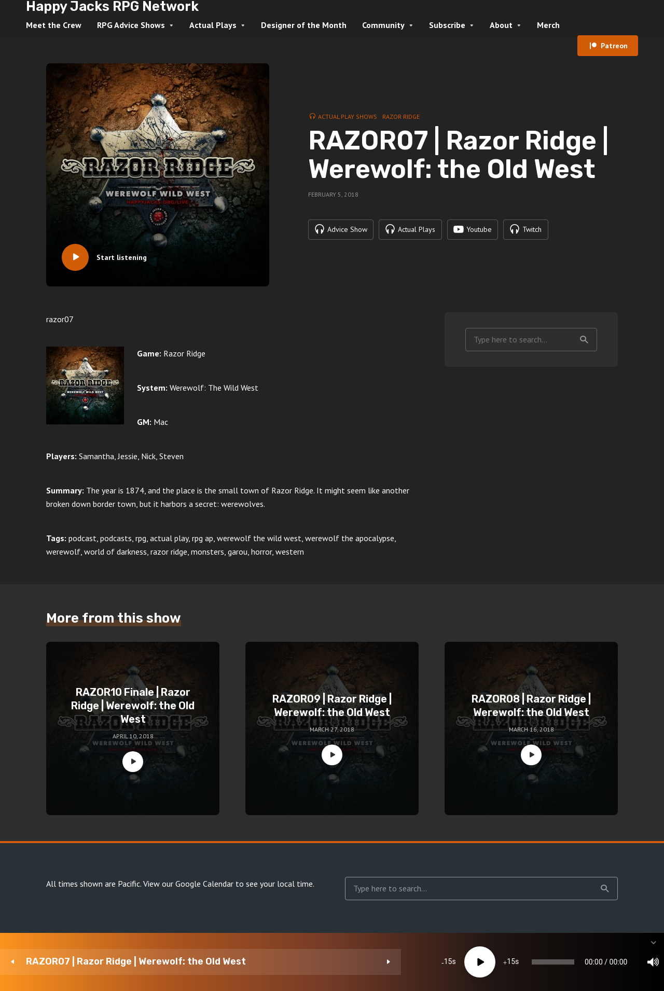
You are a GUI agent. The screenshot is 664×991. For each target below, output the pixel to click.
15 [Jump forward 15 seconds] (306, 962)
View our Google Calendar (188, 883)
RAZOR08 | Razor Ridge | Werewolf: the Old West (531, 706)
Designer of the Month (304, 25)
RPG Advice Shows (131, 25)
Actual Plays (213, 25)
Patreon (614, 45)
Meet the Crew (53, 25)
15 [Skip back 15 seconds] (244, 962)
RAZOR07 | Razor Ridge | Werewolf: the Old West (105, 962)
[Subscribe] (575, 962)
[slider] (381, 962)
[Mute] (513, 962)
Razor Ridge (401, 116)
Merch (548, 25)
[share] (606, 962)
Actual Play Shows (347, 116)
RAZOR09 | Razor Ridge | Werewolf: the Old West (332, 706)
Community (383, 25)
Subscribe (447, 25)
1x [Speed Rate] (545, 962)
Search (584, 340)
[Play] (275, 962)
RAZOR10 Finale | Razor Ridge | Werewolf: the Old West (133, 705)
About (501, 25)
